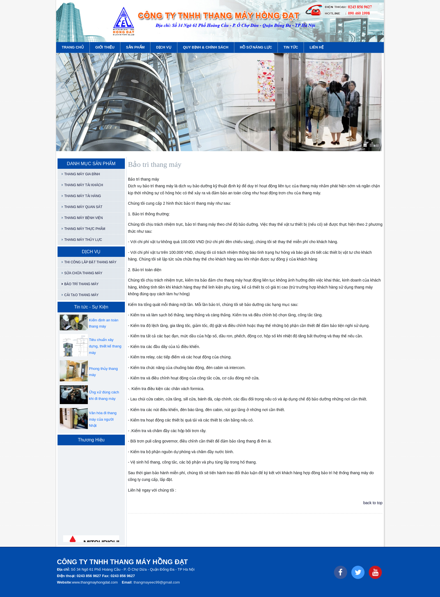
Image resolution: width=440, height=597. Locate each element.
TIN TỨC (290, 47)
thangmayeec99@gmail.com (157, 582)
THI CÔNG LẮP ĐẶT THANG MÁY (90, 262)
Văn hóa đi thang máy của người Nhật (102, 419)
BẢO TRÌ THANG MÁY (81, 284)
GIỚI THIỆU (104, 47)
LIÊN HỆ (317, 47)
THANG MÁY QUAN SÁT (83, 207)
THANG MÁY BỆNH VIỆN (83, 218)
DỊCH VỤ (163, 47)
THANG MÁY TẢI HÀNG (82, 196)
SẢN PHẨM (135, 47)
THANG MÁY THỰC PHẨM (84, 229)
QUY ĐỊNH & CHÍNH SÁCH (205, 47)
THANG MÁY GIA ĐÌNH (82, 174)
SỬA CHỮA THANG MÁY (83, 273)
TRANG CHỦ (73, 47)
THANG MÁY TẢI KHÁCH (83, 185)
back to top (373, 503)
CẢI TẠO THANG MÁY (81, 295)
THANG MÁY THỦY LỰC (83, 240)
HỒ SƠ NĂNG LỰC (256, 47)
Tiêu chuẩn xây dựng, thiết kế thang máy (105, 346)
